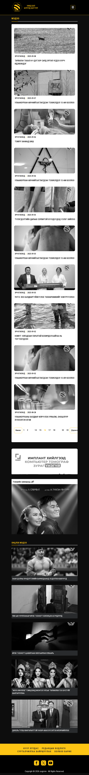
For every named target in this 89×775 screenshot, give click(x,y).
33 (67, 430)
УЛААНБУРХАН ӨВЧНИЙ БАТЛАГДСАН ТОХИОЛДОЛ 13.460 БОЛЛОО (44, 258)
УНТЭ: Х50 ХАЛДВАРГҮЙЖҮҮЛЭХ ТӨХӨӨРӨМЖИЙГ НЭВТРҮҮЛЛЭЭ (44, 297)
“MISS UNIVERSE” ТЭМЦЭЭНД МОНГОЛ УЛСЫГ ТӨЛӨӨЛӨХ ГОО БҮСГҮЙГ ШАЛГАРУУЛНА (41, 691)
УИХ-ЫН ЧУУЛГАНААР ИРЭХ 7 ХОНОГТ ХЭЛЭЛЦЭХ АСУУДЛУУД (37, 616)
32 (63, 430)
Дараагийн (75, 430)
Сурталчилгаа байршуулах (34, 751)
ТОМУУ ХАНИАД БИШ (24, 141)
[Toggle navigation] (72, 7)
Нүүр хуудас (31, 748)
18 (54, 430)
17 (50, 430)
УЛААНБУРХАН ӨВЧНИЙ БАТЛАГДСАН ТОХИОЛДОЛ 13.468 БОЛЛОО (44, 180)
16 (45, 430)
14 (36, 430)
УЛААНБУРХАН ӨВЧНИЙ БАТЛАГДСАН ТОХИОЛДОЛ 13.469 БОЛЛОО (44, 102)
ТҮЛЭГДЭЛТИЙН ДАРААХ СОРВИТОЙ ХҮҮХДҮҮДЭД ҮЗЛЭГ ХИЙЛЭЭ (45, 219)
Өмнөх (18, 430)
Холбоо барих (63, 751)
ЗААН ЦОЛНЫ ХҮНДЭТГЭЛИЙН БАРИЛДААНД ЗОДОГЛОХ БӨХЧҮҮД (39, 579)
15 (40, 430)
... (31, 430)
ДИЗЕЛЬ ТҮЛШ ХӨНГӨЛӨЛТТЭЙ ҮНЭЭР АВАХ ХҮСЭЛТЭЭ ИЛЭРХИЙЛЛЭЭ (40, 730)
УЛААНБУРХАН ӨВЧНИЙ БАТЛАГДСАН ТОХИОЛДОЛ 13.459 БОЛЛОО (44, 378)
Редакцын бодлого (54, 748)
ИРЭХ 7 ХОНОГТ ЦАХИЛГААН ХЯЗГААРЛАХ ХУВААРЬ (33, 653)
